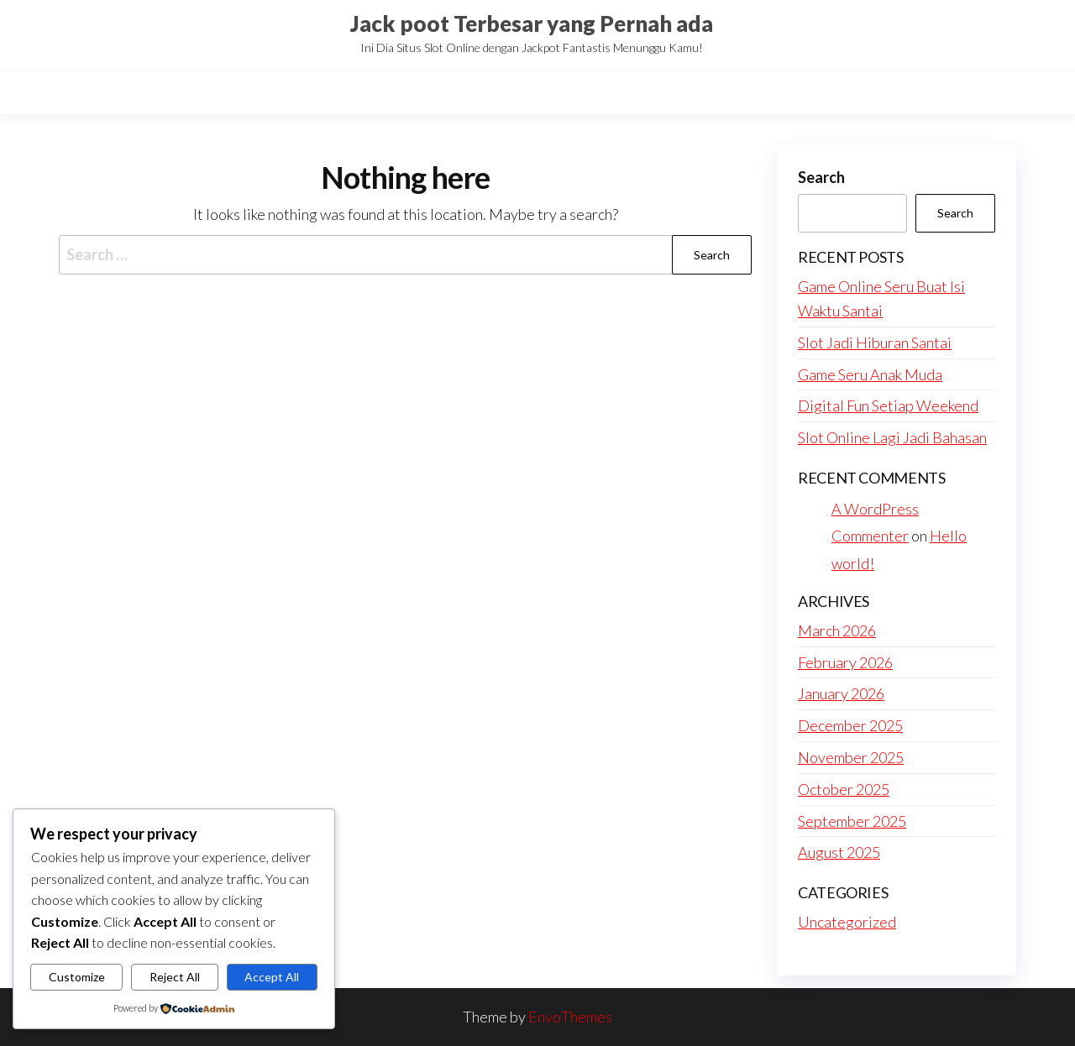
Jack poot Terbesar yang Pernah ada (531, 23)
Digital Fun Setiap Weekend (888, 405)
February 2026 (845, 662)
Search (821, 177)
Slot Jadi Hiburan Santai (875, 342)
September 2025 (852, 821)
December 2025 (850, 725)
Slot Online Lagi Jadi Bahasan (892, 437)
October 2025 (843, 789)
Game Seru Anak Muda (870, 374)
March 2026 (837, 630)
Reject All (174, 977)
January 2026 (841, 693)
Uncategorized (847, 922)
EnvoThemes (570, 1016)
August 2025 (839, 852)
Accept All (271, 977)
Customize (77, 977)
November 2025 (851, 757)
